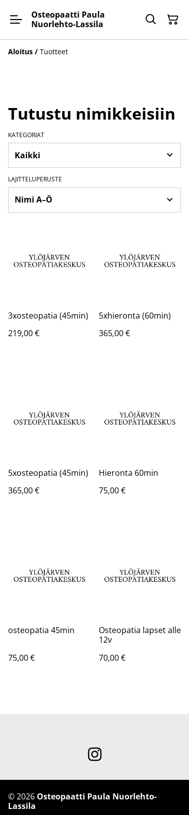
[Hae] (151, 20)
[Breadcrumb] (94, 52)
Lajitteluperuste (35, 179)
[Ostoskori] (173, 20)
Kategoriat (26, 135)
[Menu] (16, 19)
